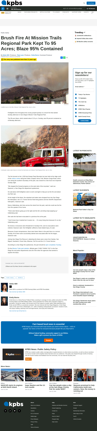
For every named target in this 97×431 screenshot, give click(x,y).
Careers (33, 410)
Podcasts (66, 15)
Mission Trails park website (20, 248)
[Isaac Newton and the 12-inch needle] (36, 375)
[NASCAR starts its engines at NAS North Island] (12, 375)
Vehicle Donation (77, 419)
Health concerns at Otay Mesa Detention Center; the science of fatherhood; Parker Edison (83, 181)
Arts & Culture (45, 15)
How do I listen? (56, 416)
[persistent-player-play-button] (3, 11)
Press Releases (34, 419)
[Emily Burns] (4, 301)
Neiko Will (6, 55)
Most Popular (79, 250)
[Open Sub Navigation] (19, 17)
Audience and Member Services (59, 405)
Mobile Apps (34, 416)
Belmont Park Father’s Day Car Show (83, 210)
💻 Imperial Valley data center (84, 38)
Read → (28, 359)
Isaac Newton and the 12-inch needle (35, 386)
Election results (8, 16)
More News (6, 366)
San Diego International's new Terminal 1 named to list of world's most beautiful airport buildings (84, 293)
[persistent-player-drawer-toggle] (90, 11)
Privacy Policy (34, 421)
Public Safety (5, 33)
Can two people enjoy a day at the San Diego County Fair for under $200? (84, 271)
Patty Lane (20, 55)
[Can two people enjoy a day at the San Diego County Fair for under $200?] (60, 375)
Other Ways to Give (78, 413)
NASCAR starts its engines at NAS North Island (12, 386)
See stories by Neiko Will (17, 292)
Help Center (55, 421)
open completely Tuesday (53, 245)
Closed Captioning (56, 408)
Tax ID (74, 416)
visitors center (16, 178)
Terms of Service (35, 427)
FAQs (53, 413)
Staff (32, 424)
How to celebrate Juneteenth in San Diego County (83, 286)
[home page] (11, 4)
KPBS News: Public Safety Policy (40, 349)
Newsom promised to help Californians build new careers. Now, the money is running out (84, 388)
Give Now (91, 4)
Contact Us (54, 410)
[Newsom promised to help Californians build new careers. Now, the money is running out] (84, 375)
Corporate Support (77, 405)
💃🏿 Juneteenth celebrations (83, 35)
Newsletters (33, 408)
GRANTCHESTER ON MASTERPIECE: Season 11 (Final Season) (84, 239)
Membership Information (79, 410)
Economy (75, 383)
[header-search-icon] (84, 4)
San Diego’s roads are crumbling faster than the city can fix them (84, 279)
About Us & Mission (35, 405)
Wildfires (20, 277)
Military (3, 383)
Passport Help (55, 419)
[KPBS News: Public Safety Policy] (13, 354)
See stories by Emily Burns (17, 311)
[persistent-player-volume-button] (7, 11)
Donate (48, 340)
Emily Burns (35, 55)
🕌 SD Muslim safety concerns (84, 41)
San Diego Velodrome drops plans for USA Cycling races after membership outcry (84, 302)
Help (93, 16)
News (19, 15)
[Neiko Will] (4, 287)
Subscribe (84, 121)
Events (86, 15)
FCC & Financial (35, 413)
